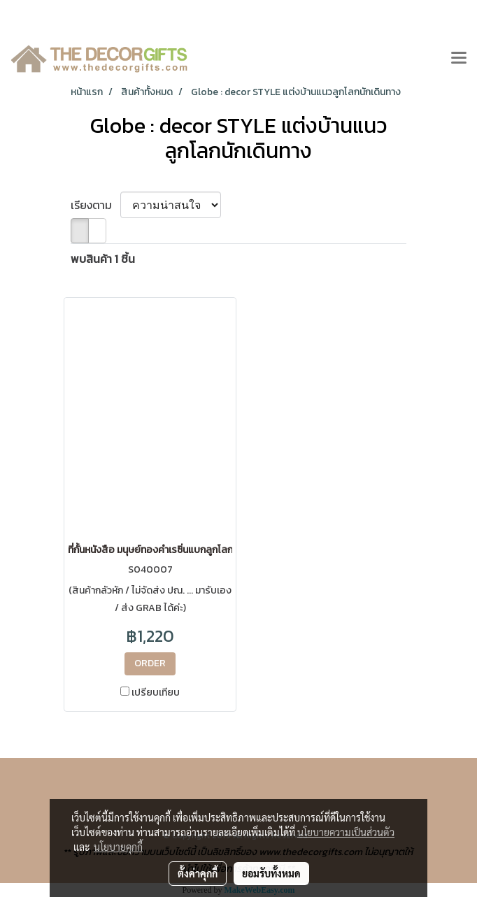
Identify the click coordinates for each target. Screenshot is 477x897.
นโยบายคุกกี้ (118, 846)
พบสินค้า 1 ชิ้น (103, 258)
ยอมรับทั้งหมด (271, 873)
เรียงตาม (95, 204)
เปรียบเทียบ (155, 693)
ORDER (150, 663)
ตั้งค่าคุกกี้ (198, 873)
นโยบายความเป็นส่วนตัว (345, 832)
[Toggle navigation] (458, 58)
